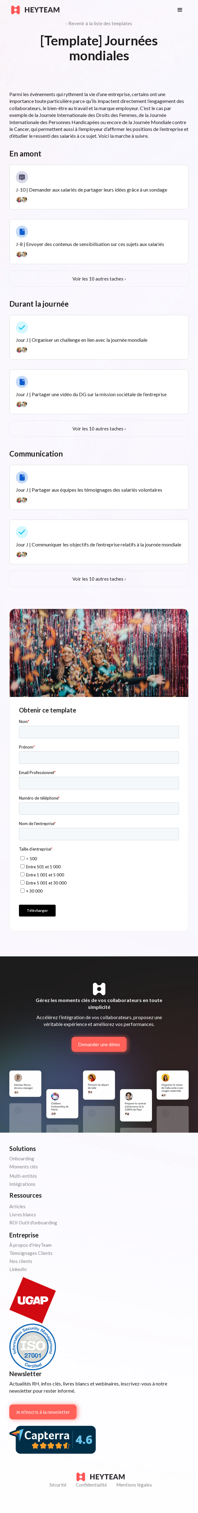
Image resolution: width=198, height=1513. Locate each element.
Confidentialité (91, 1484)
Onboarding (21, 1158)
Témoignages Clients (31, 1253)
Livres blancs (22, 1214)
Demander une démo (99, 1044)
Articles (17, 1206)
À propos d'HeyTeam (30, 1245)
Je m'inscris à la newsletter (43, 1412)
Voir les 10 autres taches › (99, 278)
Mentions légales (134, 1484)
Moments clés (23, 1166)
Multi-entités (23, 1176)
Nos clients (20, 1261)
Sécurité (58, 1484)
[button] (180, 10)
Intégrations (22, 1184)
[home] (88, 10)
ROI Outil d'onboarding (33, 1222)
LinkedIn (18, 1269)
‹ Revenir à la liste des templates (99, 23)
